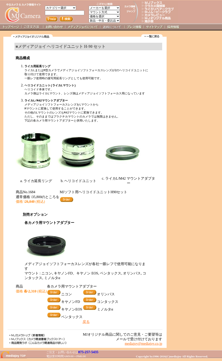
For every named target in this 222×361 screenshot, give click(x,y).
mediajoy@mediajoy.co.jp (143, 346)
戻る (86, 324)
